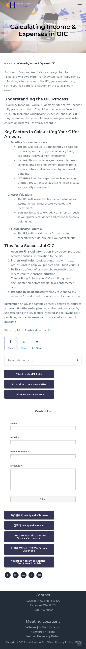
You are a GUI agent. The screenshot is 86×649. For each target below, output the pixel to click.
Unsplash (47, 330)
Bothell (43, 627)
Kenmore (37, 632)
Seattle (30, 636)
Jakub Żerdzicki (27, 330)
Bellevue (30, 627)
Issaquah (55, 627)
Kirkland (50, 632)
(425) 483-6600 (43, 609)
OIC (14, 63)
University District (49, 636)
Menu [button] (78, 5)
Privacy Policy (64, 642)
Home (7, 63)
